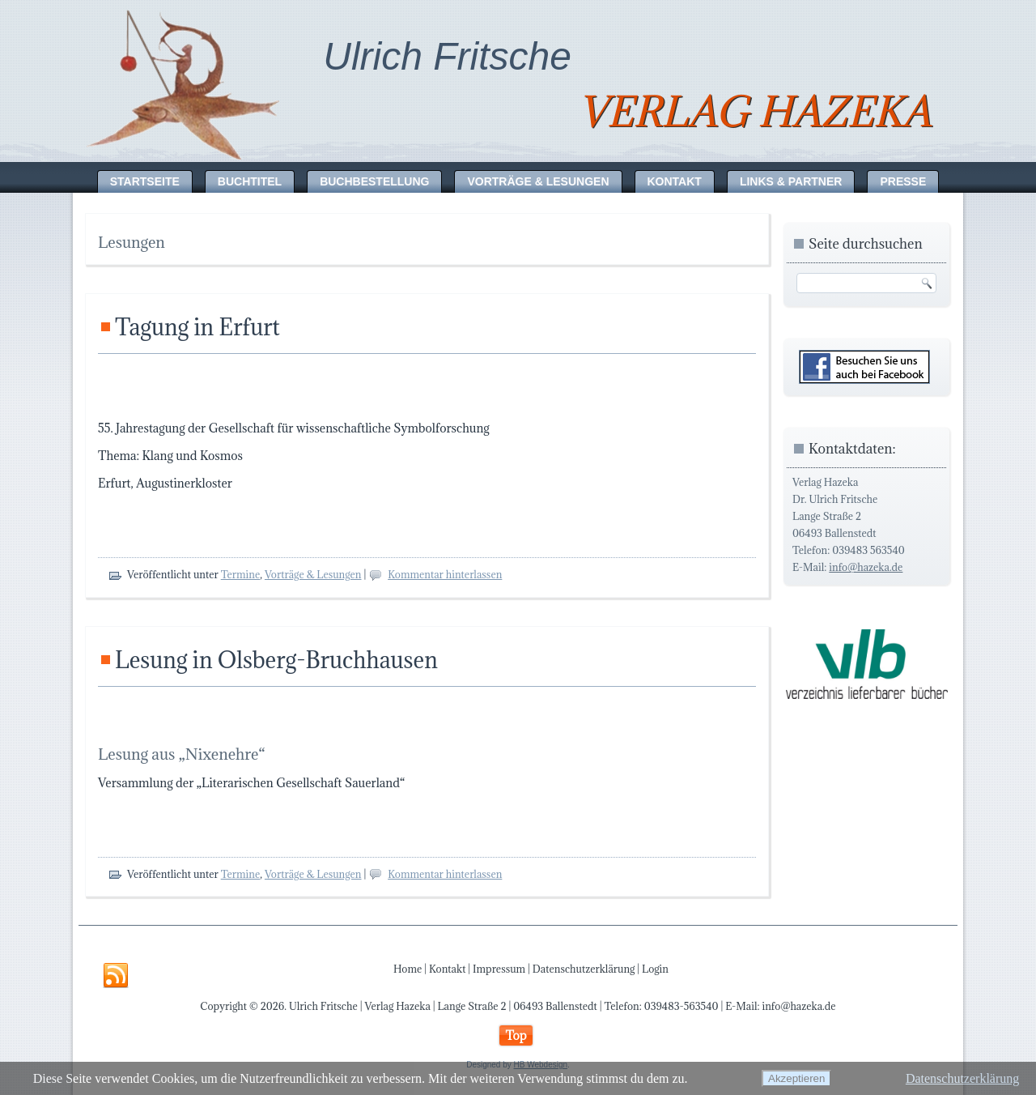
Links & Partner (791, 181)
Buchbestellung (374, 181)
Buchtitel (250, 181)
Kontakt (675, 181)
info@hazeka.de (865, 566)
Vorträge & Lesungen (538, 181)
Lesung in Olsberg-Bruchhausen (276, 660)
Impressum (499, 968)
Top (515, 1035)
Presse (903, 181)
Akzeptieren (796, 1078)
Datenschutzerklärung (584, 968)
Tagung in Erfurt (197, 327)
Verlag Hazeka (754, 111)
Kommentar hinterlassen (445, 574)
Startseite (145, 181)
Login (655, 968)
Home (407, 968)
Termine (241, 574)
